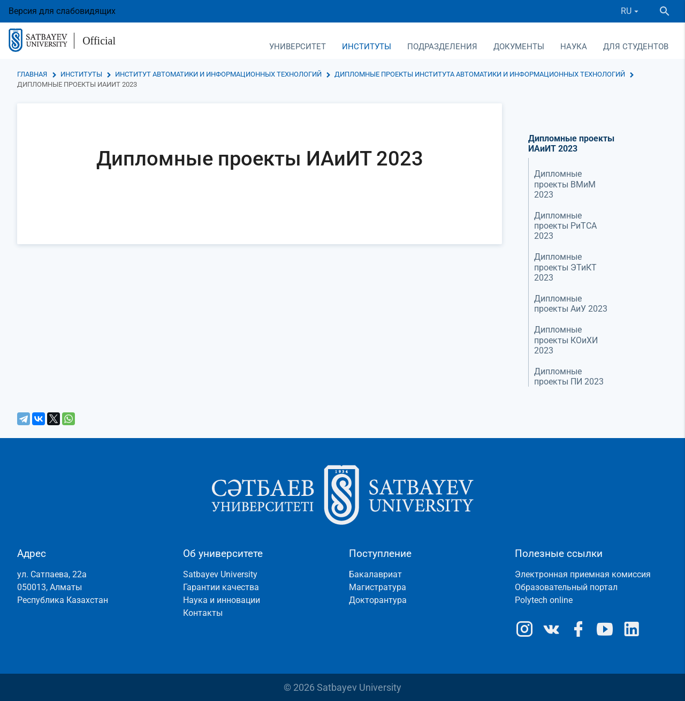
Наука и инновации (221, 600)
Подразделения (442, 46)
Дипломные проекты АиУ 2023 (570, 303)
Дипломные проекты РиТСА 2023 (565, 225)
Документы (518, 46)
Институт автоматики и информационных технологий (218, 74)
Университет (297, 46)
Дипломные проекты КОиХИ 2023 (566, 340)
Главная (32, 74)
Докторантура (378, 600)
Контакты (203, 613)
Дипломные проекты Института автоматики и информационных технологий (480, 74)
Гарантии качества (221, 587)
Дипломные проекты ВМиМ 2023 (565, 184)
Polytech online (544, 600)
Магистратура (377, 587)
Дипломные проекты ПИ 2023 (569, 376)
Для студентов (635, 46)
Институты (366, 46)
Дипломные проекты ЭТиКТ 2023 (565, 267)
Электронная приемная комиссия (583, 574)
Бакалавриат (375, 574)
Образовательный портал (566, 587)
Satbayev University (220, 574)
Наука (573, 46)
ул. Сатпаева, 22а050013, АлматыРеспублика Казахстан (62, 587)
